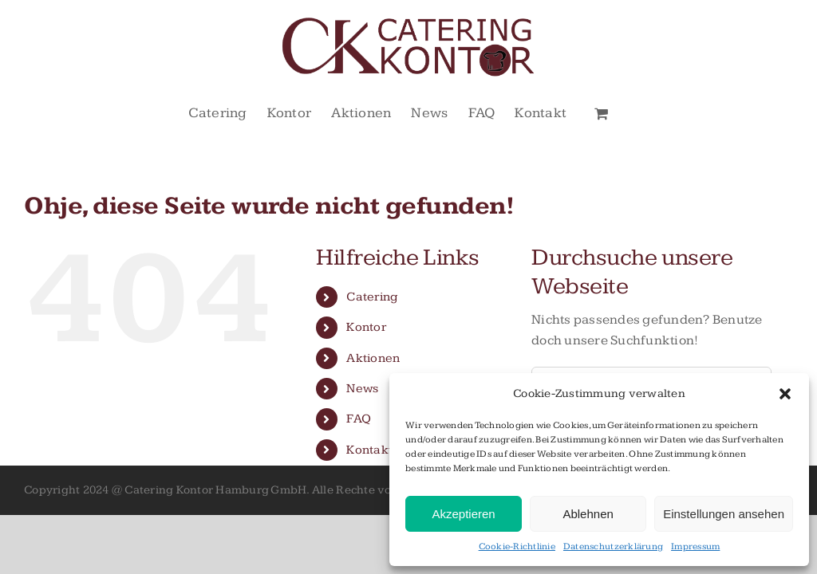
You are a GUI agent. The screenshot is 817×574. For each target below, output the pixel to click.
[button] (785, 394)
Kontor (366, 327)
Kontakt (369, 450)
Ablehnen (587, 514)
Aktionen (373, 358)
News (362, 388)
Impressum (695, 546)
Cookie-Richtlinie (517, 546)
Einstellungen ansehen (723, 514)
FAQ (358, 419)
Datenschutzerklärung (613, 546)
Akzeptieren (463, 514)
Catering (371, 297)
